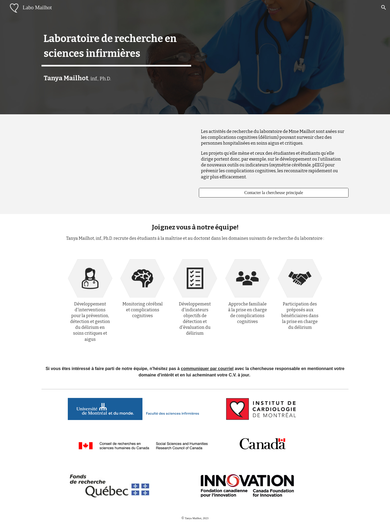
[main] (116, 46)
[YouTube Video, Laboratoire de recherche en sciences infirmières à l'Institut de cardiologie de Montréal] (116, 164)
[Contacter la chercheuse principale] (273, 192)
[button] (383, 7)
